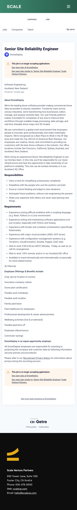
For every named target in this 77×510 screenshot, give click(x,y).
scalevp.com (20, 489)
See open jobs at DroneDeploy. (25, 67)
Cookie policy (44, 427)
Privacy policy (31, 427)
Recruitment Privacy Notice (36, 358)
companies (17, 29)
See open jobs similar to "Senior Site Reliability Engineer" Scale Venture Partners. (39, 72)
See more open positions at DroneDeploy (38, 399)
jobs (4, 29)
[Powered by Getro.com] (38, 420)
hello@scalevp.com (26, 493)
